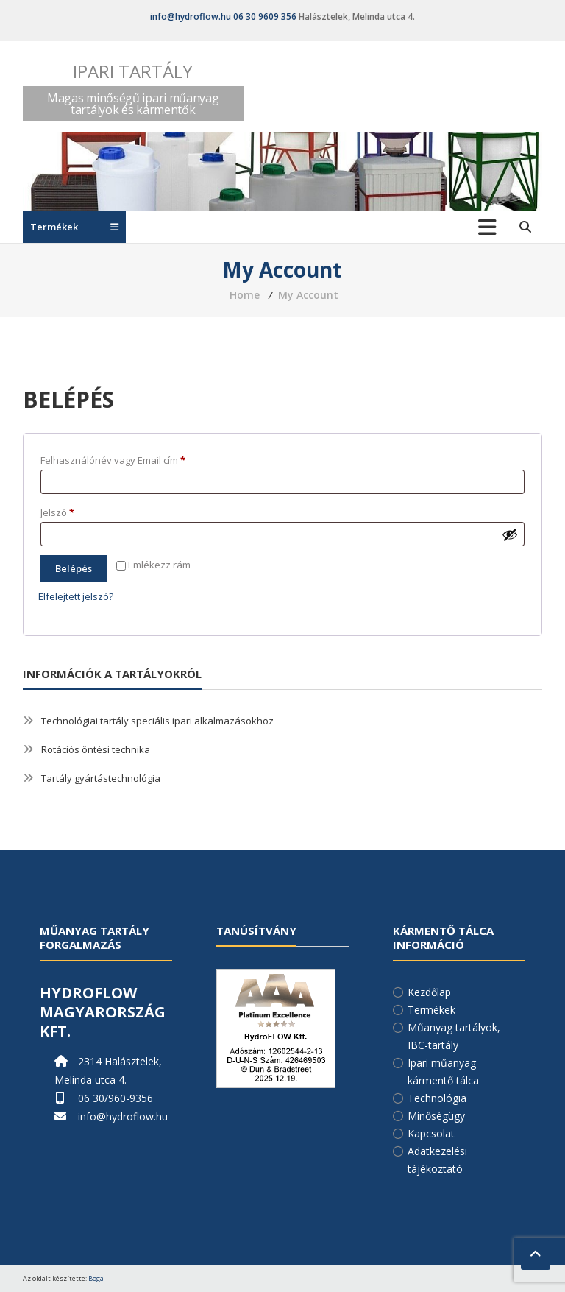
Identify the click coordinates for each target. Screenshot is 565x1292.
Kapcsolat (431, 1133)
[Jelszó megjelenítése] (510, 534)
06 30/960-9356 (115, 1098)
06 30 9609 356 (264, 16)
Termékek (431, 1010)
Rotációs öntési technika (95, 749)
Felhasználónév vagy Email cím (132, 459)
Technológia (437, 1098)
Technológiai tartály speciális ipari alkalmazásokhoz (157, 720)
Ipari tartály (133, 71)
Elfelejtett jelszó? (75, 596)
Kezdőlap (429, 992)
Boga (96, 1278)
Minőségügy (436, 1116)
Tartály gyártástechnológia (100, 778)
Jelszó (76, 511)
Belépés (73, 568)
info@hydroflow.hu (190, 16)
